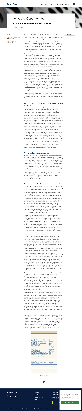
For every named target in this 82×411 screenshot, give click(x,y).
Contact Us (36, 402)
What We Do (44, 4)
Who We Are (68, 4)
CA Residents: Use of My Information (22, 408)
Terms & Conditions (33, 408)
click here (75, 402)
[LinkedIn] (7, 396)
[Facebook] (12, 396)
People (51, 4)
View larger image (44, 375)
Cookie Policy (47, 408)
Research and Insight (39, 397)
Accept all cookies (70, 405)
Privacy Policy (40, 408)
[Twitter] (10, 396)
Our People (36, 392)
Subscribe (59, 403)
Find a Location (38, 394)
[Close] (79, 394)
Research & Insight (59, 4)
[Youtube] (15, 396)
